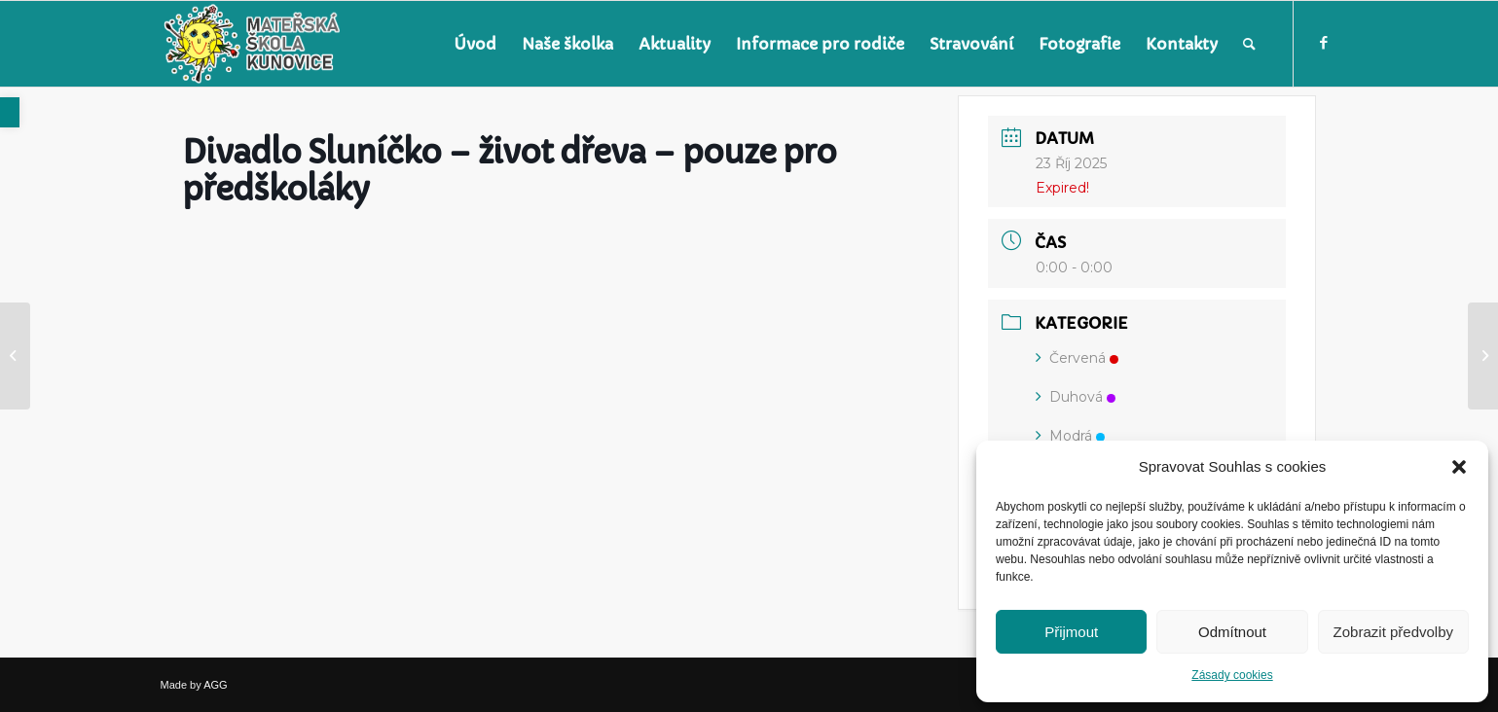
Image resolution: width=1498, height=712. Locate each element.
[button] (1459, 467)
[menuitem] (475, 44)
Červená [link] (1077, 358)
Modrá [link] (1070, 436)
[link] (9, 112)
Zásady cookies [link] (1231, 675)
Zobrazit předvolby (1393, 631)
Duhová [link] (1075, 397)
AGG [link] (215, 685)
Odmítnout (1232, 631)
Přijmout (1071, 631)
